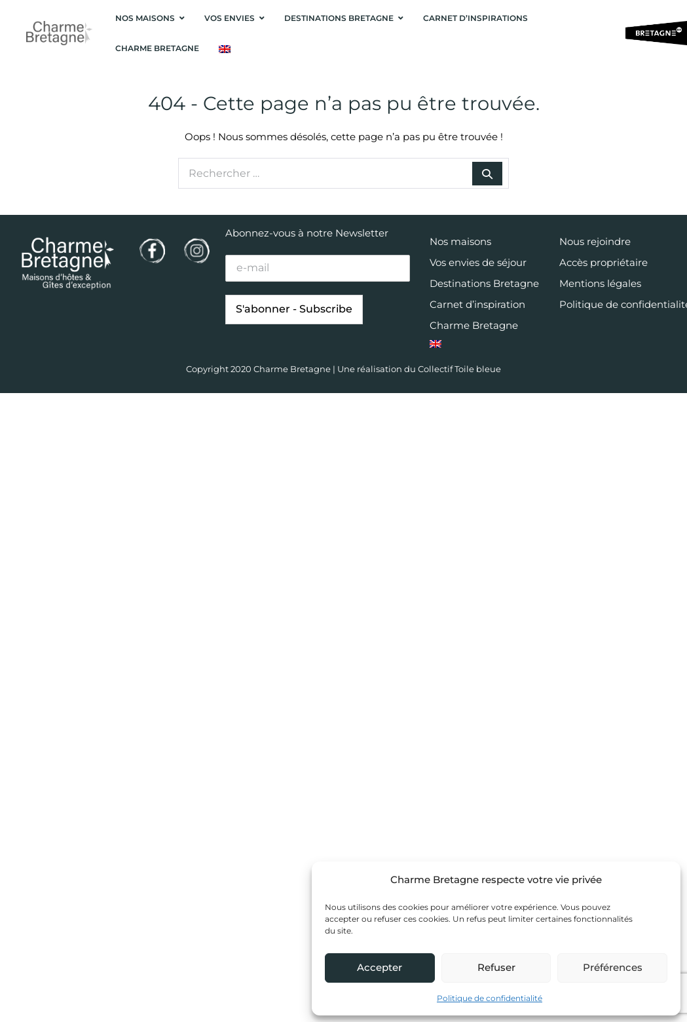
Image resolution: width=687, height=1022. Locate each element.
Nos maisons (460, 241)
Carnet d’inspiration (477, 304)
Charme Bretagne (474, 325)
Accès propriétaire (603, 262)
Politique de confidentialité (489, 998)
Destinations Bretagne (484, 283)
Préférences (612, 967)
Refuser (496, 967)
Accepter (379, 967)
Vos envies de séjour (478, 262)
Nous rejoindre (595, 241)
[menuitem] (224, 49)
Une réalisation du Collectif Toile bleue (419, 369)
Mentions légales (600, 283)
